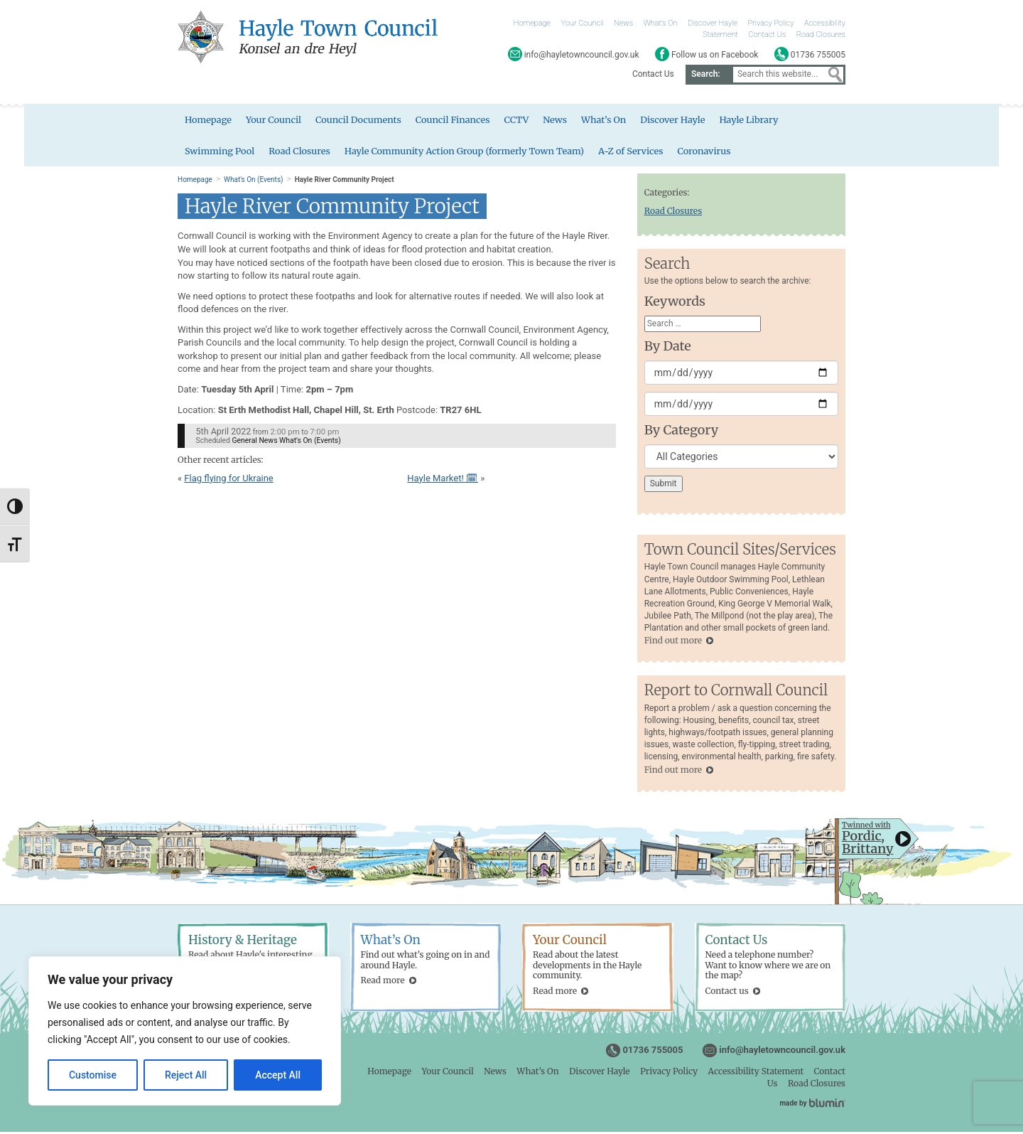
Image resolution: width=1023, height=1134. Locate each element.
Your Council (582, 23)
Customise (93, 1075)
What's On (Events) (253, 181)
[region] (184, 1031)
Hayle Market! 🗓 (442, 479)
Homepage (532, 23)
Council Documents (360, 120)
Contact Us (767, 34)
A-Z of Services (637, 152)
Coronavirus (711, 152)
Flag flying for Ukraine (228, 479)
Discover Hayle (712, 23)
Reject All (186, 1075)
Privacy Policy (771, 23)
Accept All (278, 1075)
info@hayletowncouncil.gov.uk (782, 1051)
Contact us (727, 992)
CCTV (520, 120)
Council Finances (456, 120)
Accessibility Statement (755, 1072)
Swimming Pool (220, 152)
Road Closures (820, 34)
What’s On (661, 23)
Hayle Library (756, 120)
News (623, 23)
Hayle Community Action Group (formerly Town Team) (468, 152)
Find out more (673, 642)
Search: (705, 74)
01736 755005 (652, 1051)
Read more (383, 982)
